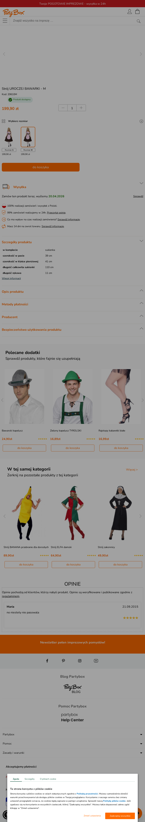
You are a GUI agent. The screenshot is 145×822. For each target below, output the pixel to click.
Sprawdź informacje (68, 219)
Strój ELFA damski (61, 547)
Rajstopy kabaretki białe (112, 430)
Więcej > (132, 470)
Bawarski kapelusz (12, 430)
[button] (7, 814)
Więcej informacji (11, 278)
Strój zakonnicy (106, 547)
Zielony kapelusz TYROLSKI (65, 430)
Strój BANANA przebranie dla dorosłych (26, 547)
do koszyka (41, 167)
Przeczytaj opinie (56, 212)
